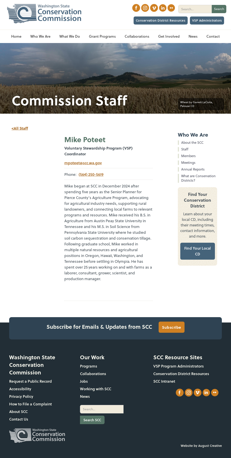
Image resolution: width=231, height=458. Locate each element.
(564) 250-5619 (91, 174)
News (85, 396)
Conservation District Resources (160, 20)
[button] (40, 36)
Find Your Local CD (197, 251)
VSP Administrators (207, 20)
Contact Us (18, 419)
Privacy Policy (21, 396)
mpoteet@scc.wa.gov (83, 163)
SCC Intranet (164, 381)
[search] (195, 9)
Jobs (84, 381)
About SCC (18, 411)
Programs (88, 366)
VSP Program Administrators (178, 366)
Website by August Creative (201, 445)
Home (16, 36)
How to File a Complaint (30, 404)
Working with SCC (95, 389)
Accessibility (20, 389)
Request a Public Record (30, 381)
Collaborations (93, 373)
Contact (213, 36)
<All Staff (20, 128)
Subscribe (171, 327)
